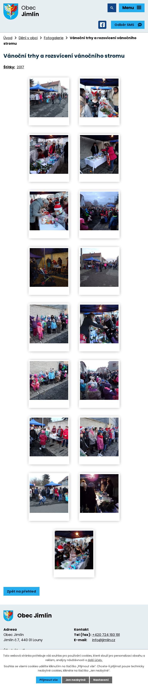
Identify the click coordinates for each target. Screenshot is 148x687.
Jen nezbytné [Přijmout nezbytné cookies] (75, 680)
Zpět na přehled (21, 591)
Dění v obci (28, 38)
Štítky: (9, 67)
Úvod (7, 38)
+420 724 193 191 (106, 635)
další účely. (95, 660)
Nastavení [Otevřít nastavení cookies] (101, 680)
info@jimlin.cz (103, 640)
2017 (20, 67)
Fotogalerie (53, 38)
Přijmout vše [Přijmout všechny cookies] (48, 680)
